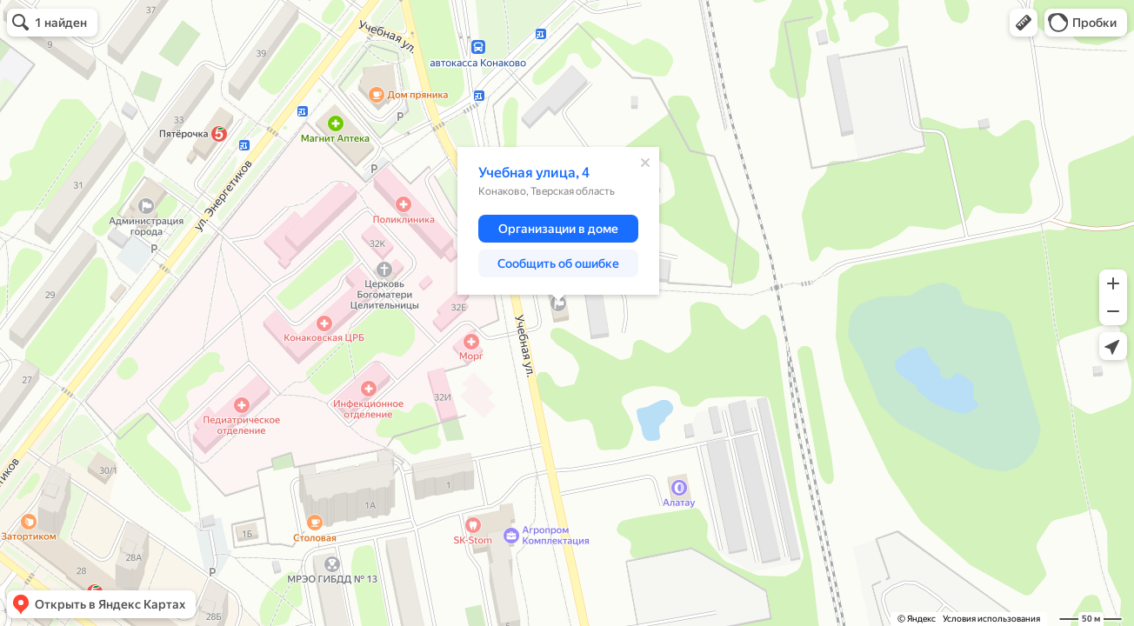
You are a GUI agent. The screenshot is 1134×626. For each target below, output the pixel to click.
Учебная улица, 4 (534, 172)
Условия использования (991, 618)
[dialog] (558, 221)
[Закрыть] (645, 163)
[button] (1023, 23)
